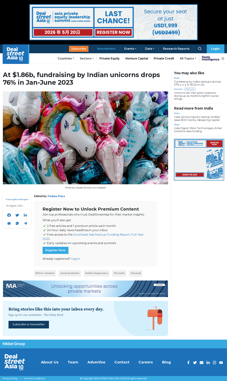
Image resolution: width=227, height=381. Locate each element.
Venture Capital (136, 58)
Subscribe (78, 48)
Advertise (96, 362)
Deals (176, 78)
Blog (166, 362)
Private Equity (109, 58)
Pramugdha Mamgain (17, 199)
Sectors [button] (86, 58)
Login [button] (215, 48)
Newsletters (106, 48)
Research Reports (176, 48)
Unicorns (178, 89)
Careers (146, 362)
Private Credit (164, 58)
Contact (121, 362)
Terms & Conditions (34, 378)
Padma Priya (56, 196)
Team (73, 362)
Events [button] (129, 48)
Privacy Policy (10, 378)
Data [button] (148, 48)
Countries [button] (65, 58)
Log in (75, 258)
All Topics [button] (187, 58)
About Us (50, 362)
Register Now (55, 250)
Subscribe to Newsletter (29, 324)
